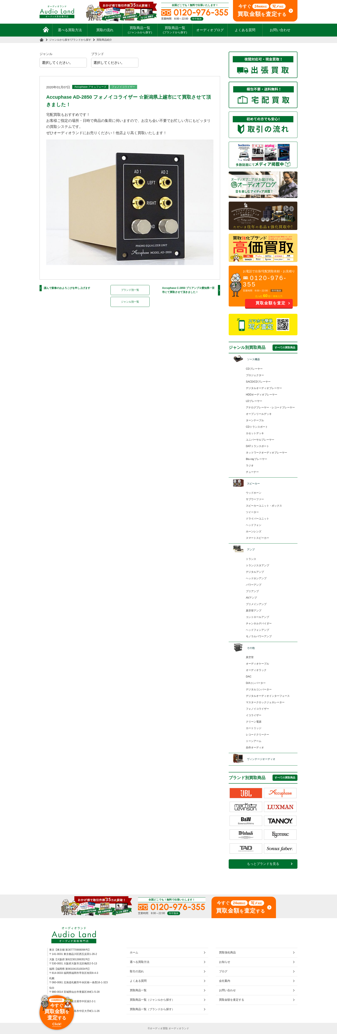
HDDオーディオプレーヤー (261, 394)
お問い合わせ (280, 30)
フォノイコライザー (123, 86)
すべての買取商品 (285, 347)
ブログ (223, 971)
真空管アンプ (253, 610)
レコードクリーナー (257, 734)
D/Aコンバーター (256, 683)
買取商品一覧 (140, 30)
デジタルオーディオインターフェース (268, 695)
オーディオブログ (210, 30)
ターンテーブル (255, 420)
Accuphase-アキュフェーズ (90, 86)
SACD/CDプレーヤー (258, 381)
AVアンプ (251, 597)
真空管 (250, 657)
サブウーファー (255, 499)
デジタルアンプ (255, 571)
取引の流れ (137, 971)
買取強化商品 (227, 952)
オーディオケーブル (257, 663)
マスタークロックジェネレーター (265, 702)
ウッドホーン (253, 492)
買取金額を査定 (271, 303)
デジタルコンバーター (259, 689)
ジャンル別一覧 (130, 301)
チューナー (252, 471)
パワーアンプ (253, 584)
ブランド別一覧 (130, 289)
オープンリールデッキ (259, 413)
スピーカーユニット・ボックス (264, 505)
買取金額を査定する (231, 999)
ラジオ (250, 465)
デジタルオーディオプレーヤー (264, 388)
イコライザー (253, 715)
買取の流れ (104, 30)
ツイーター (252, 512)
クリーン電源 (253, 721)
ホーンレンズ (253, 531)
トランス (251, 559)
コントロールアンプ (257, 617)
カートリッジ (253, 728)
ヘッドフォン (253, 525)
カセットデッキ (255, 433)
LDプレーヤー (254, 401)
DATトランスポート (257, 446)
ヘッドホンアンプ (256, 578)
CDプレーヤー (254, 368)
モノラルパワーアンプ (259, 636)
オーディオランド (178, 1028)
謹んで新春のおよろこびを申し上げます (67, 288)
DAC (248, 676)
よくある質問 (245, 30)
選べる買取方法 (70, 30)
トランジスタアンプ (257, 565)
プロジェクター (255, 375)
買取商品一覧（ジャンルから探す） (152, 999)
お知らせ (224, 962)
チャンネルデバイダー (259, 623)
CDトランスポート (257, 426)
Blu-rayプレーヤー (256, 459)
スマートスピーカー (257, 537)
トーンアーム (253, 741)
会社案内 (224, 980)
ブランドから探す (80, 39)
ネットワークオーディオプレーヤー (266, 452)
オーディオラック (256, 670)
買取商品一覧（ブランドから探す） (152, 1009)
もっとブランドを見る (263, 863)
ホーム (134, 952)
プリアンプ (252, 591)
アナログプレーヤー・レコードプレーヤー (270, 407)
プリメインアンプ (256, 604)
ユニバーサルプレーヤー (260, 439)
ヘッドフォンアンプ (257, 629)
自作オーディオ (255, 747)
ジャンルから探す (59, 39)
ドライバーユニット (257, 518)
